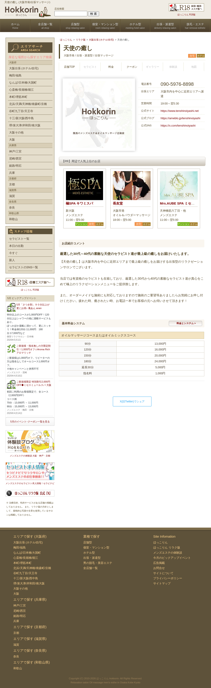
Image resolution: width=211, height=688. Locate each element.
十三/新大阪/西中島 (21, 118)
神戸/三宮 (15, 151)
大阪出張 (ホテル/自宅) (24, 68)
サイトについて (163, 573)
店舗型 (87, 542)
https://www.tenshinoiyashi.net (180, 111)
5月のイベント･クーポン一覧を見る (30, 421)
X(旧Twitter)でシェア (132, 401)
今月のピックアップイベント (172, 557)
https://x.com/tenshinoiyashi (178, 125)
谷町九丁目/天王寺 (21, 111)
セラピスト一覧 (19, 238)
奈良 (12, 207)
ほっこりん (160, 542)
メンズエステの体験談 (167, 552)
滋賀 (12, 196)
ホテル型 (89, 552)
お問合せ (159, 568)
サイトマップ (162, 583)
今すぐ (13, 253)
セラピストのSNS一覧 (23, 267)
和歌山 (13, 219)
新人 (12, 260)
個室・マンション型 (96, 547)
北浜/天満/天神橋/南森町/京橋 (28, 104)
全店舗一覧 (90, 568)
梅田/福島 (15, 75)
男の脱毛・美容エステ (97, 563)
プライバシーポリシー (167, 578)
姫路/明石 (15, 165)
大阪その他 (16, 132)
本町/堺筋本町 (18, 96)
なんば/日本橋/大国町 (23, 82)
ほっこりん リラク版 (166, 547)
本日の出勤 (16, 246)
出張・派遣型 (92, 557)
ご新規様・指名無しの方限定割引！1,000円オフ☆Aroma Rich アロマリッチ (33, 349)
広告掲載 (159, 563)
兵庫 (12, 172)
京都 (12, 184)
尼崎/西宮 (15, 158)
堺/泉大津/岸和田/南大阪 (24, 125)
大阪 (12, 139)
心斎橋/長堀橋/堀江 (21, 89)
